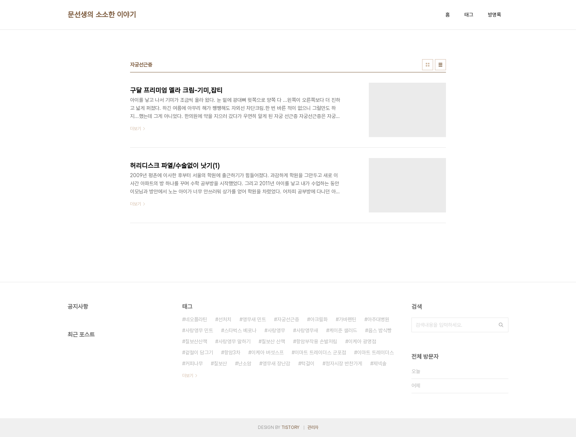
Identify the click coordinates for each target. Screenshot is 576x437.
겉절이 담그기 (199, 352)
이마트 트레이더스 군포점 (320, 352)
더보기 (187, 375)
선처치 (224, 319)
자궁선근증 (288, 319)
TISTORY (290, 427)
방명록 (494, 15)
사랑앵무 (276, 330)
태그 (468, 15)
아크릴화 (319, 319)
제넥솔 (379, 363)
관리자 (312, 427)
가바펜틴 (347, 319)
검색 (501, 325)
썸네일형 (427, 64)
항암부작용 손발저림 (316, 341)
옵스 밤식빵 (380, 330)
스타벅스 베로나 (240, 330)
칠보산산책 (196, 341)
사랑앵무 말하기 (234, 341)
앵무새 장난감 (276, 363)
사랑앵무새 (307, 330)
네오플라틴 (196, 319)
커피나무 (194, 363)
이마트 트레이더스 (375, 352)
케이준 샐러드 (343, 330)
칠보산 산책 (273, 341)
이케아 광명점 (362, 341)
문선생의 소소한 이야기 (102, 14)
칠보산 (220, 363)
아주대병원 (378, 319)
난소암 (244, 363)
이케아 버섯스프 (267, 352)
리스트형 (440, 64)
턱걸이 (307, 363)
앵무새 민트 (254, 319)
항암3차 (232, 352)
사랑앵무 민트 (199, 330)
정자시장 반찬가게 (343, 363)
